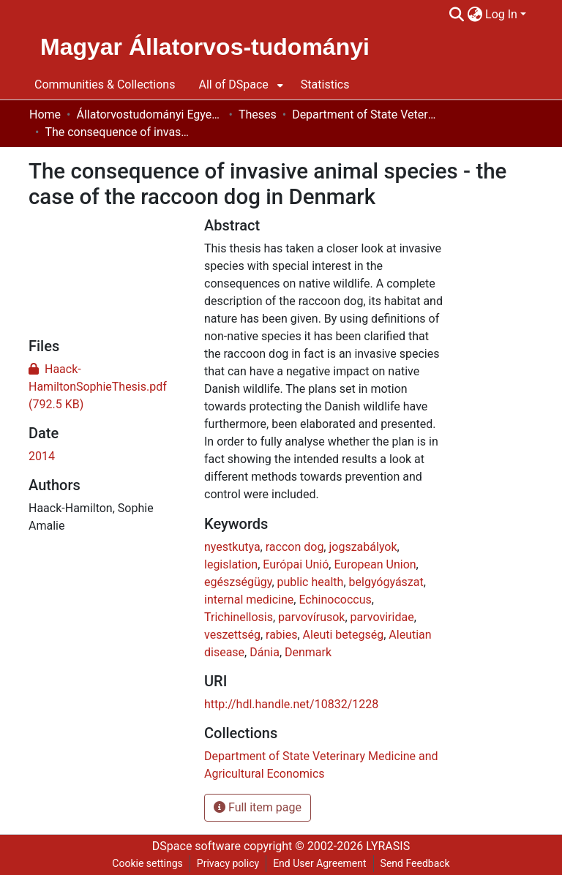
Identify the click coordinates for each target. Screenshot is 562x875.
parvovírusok (311, 617)
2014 (42, 456)
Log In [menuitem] (501, 14)
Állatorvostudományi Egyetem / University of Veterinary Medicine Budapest (149, 114)
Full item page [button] (257, 807)
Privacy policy (228, 863)
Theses (258, 114)
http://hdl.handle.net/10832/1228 (291, 704)
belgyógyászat (386, 582)
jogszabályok (363, 547)
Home (45, 114)
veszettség (232, 635)
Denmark (308, 652)
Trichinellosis (238, 617)
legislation (231, 564)
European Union (375, 564)
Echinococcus (335, 600)
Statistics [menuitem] (325, 84)
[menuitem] (474, 14)
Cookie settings (147, 863)
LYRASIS (388, 846)
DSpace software (196, 846)
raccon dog (295, 547)
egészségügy (237, 582)
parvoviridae (382, 617)
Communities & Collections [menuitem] (104, 84)
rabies (281, 635)
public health (310, 582)
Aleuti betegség (343, 635)
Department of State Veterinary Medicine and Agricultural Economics (365, 114)
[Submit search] (456, 14)
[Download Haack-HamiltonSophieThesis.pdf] (98, 386)
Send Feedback (415, 863)
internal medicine (248, 600)
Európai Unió (296, 564)
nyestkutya (232, 547)
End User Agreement (319, 863)
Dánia (265, 652)
